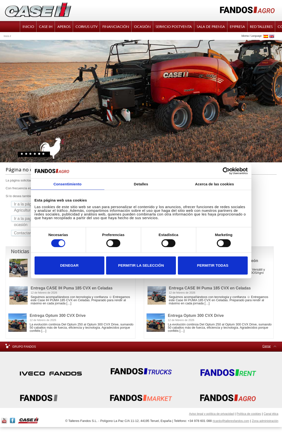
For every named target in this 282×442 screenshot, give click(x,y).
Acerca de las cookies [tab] (214, 184)
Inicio (6, 36)
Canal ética (271, 414)
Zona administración (265, 421)
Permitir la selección (141, 265)
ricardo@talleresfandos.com (231, 421)
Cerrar (266, 346)
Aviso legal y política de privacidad (211, 414)
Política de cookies (248, 414)
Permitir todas (212, 265)
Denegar (69, 265)
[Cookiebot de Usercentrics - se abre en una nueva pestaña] (226, 171)
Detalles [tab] (141, 184)
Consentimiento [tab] (67, 184)
